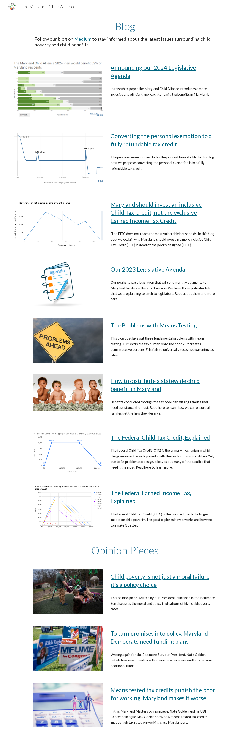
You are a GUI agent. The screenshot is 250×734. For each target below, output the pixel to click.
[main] (125, 33)
